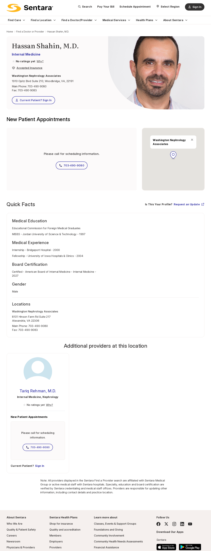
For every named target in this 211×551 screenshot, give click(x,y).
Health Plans (144, 20)
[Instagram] (174, 524)
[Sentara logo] (30, 8)
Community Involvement (109, 535)
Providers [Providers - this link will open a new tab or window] (55, 547)
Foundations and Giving (108, 529)
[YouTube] (190, 523)
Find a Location (41, 20)
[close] (192, 139)
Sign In (39, 465)
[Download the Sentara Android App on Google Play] (190, 546)
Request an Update (189, 204)
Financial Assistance (106, 547)
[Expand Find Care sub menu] (24, 20)
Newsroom (13, 541)
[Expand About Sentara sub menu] (186, 20)
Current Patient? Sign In (33, 100)
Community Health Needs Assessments (118, 541)
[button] (173, 155)
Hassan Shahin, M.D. (58, 31)
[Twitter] (166, 524)
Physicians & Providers (21, 547)
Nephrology (50, 397)
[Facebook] (158, 524)
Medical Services (114, 20)
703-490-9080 (37, 86)
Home (10, 31)
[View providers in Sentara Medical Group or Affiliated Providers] (40, 61)
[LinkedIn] (182, 524)
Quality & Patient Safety (21, 529)
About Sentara (173, 20)
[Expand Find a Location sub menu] (54, 20)
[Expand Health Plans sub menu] (156, 20)
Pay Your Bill (105, 6)
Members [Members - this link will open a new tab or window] (55, 535)
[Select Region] (168, 6)
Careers (12, 535)
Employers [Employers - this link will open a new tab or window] (56, 541)
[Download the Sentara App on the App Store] (166, 546)
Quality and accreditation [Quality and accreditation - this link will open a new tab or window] (64, 529)
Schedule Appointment (135, 6)
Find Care (14, 20)
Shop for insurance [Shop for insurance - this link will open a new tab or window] (61, 523)
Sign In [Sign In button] (194, 7)
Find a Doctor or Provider (30, 31)
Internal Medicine (26, 54)
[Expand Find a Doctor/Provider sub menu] (95, 20)
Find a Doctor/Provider (77, 20)
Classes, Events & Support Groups (115, 523)
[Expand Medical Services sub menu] (129, 20)
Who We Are (14, 523)
